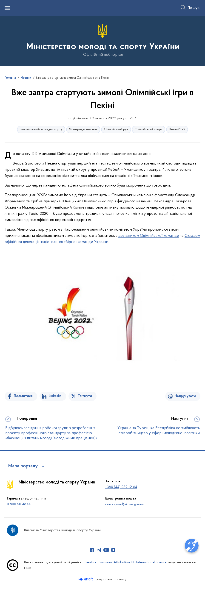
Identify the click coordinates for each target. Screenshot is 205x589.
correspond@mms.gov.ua (124, 504)
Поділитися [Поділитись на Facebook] (23, 396)
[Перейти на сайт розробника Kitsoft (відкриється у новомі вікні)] (86, 579)
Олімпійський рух (116, 129)
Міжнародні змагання (83, 129)
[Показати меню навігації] (7, 8)
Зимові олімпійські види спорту (41, 129)
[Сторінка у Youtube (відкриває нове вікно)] (106, 550)
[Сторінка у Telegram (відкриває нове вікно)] (99, 550)
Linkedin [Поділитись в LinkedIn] (55, 396)
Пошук (194, 8)
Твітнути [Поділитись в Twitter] (85, 396)
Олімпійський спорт (148, 129)
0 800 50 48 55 (19, 504)
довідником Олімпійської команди (148, 236)
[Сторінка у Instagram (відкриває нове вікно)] (113, 550)
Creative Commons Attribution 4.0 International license (125, 562)
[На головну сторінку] (102, 40)
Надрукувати (185, 396)
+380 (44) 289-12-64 (121, 487)
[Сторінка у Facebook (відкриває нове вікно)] (92, 550)
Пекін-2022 (177, 129)
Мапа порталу (23, 466)
